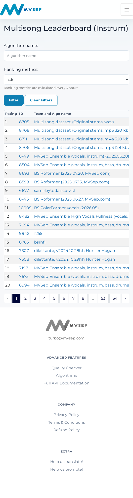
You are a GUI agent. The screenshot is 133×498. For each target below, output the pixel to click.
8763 (24, 242)
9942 (24, 233)
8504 (24, 165)
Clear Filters (41, 100)
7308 (24, 259)
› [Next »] (125, 298)
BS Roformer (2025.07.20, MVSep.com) (72, 173)
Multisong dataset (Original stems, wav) (74, 122)
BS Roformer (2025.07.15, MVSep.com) (71, 182)
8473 (24, 199)
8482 (24, 216)
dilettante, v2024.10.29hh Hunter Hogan (74, 259)
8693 (24, 173)
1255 (38, 233)
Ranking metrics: (21, 69)
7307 (24, 250)
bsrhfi (39, 242)
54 (115, 298)
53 (103, 298)
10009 (25, 208)
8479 (24, 156)
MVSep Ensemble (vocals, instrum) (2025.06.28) (81, 156)
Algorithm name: (21, 45)
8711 (23, 139)
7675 (24, 276)
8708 (24, 130)
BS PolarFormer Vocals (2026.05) (66, 208)
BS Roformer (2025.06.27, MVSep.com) (72, 199)
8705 (24, 122)
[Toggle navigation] (127, 9)
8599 (24, 182)
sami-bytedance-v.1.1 (54, 190)
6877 (24, 190)
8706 (24, 147)
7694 (24, 225)
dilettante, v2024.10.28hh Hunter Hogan (74, 250)
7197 (23, 268)
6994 (24, 285)
